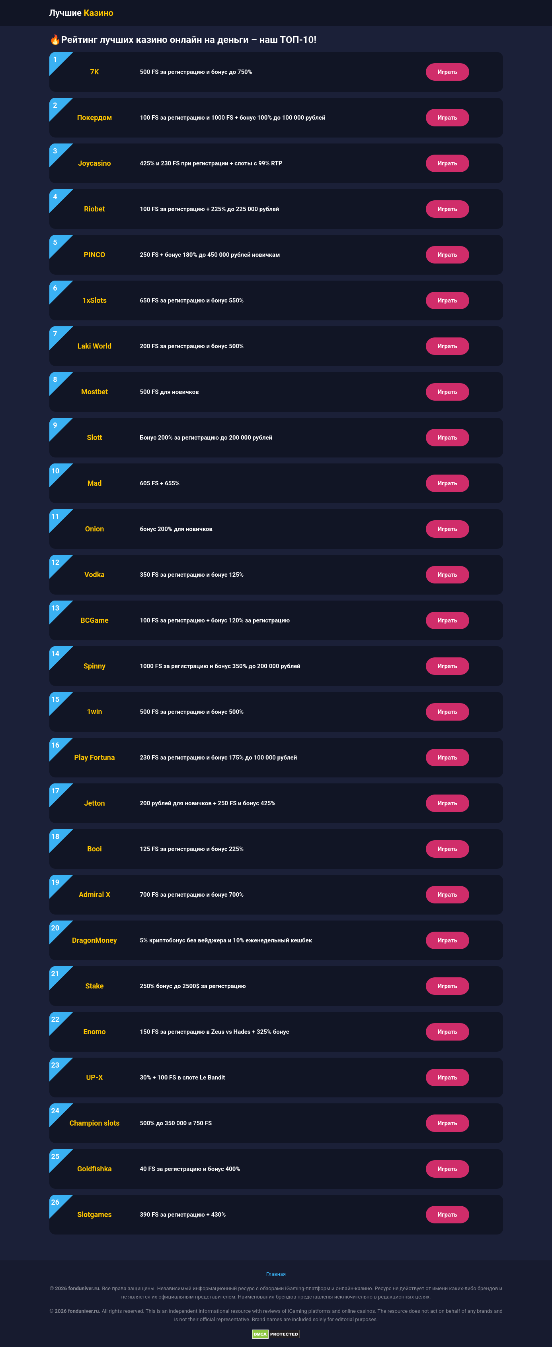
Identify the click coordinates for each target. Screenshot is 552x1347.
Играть (447, 72)
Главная (276, 1274)
